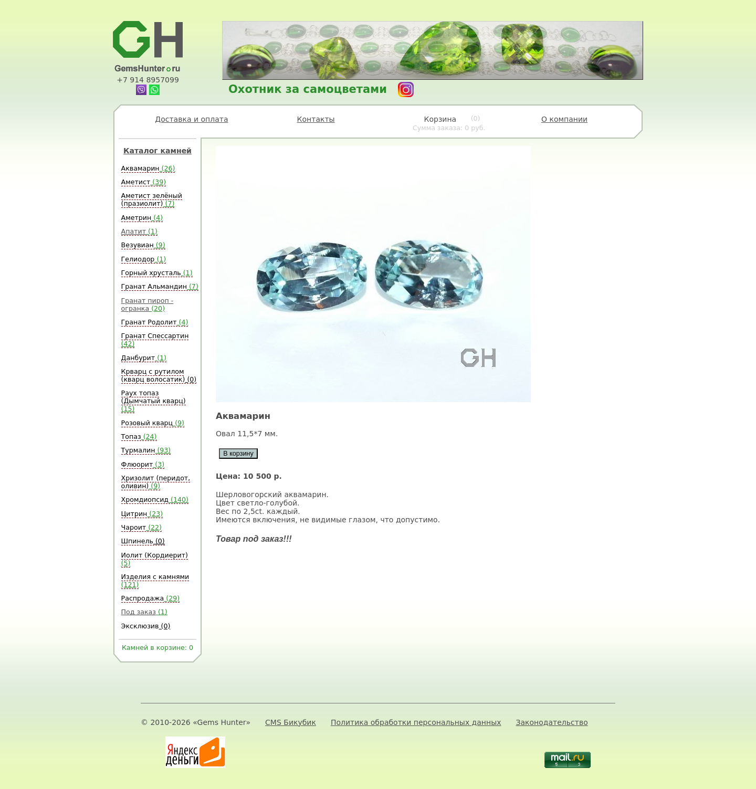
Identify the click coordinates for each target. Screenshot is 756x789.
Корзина (449, 123)
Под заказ (144, 612)
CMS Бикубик (290, 722)
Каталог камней (157, 150)
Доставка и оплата (191, 119)
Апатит (139, 231)
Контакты (316, 119)
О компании (564, 119)
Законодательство (552, 722)
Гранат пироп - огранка (147, 304)
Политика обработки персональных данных (416, 722)
